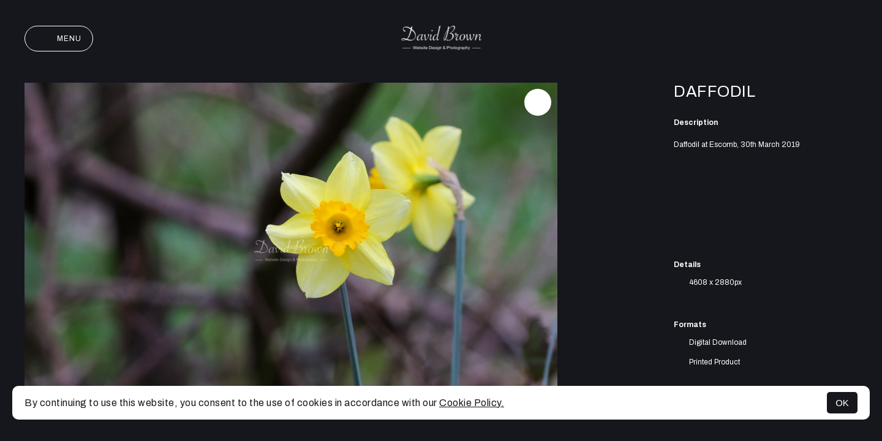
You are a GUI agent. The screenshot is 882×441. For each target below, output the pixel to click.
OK (842, 403)
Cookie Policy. (471, 403)
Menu (58, 38)
